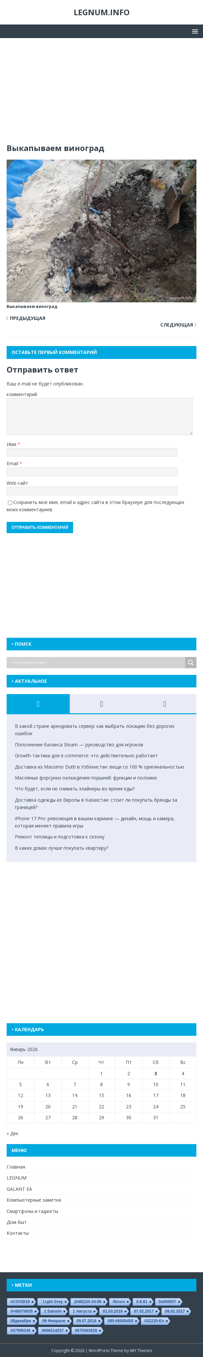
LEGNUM (16, 1178)
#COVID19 (20, 1301)
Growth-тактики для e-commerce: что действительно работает (86, 755)
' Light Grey (52, 1301)
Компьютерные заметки (34, 1200)
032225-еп (154, 1321)
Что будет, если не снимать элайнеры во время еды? (75, 788)
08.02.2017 (175, 1311)
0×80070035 (22, 1311)
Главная (16, 1167)
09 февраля (53, 1321)
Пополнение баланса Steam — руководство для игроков (79, 744)
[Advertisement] (101, 93)
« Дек (13, 1133)
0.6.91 (141, 1301)
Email (13, 463)
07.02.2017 (144, 1311)
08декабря (21, 1321)
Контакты (18, 1233)
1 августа (82, 1311)
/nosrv (119, 1301)
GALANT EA (19, 1189)
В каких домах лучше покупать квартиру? (61, 848)
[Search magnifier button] (190, 662)
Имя (12, 444)
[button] (193, 31)
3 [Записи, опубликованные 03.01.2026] (155, 1073)
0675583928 (86, 1330)
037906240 (20, 1330)
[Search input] (97, 662)
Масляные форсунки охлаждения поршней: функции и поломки (86, 778)
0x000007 (167, 1301)
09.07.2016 (87, 1321)
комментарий (22, 394)
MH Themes (141, 1350)
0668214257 (53, 1330)
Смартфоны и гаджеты (32, 1211)
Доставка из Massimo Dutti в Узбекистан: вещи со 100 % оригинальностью (99, 767)
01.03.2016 (113, 1311)
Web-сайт (17, 483)
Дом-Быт (17, 1222)
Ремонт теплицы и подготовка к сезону (59, 836)
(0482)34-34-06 (88, 1301)
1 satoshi (52, 1311)
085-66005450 (120, 1321)
